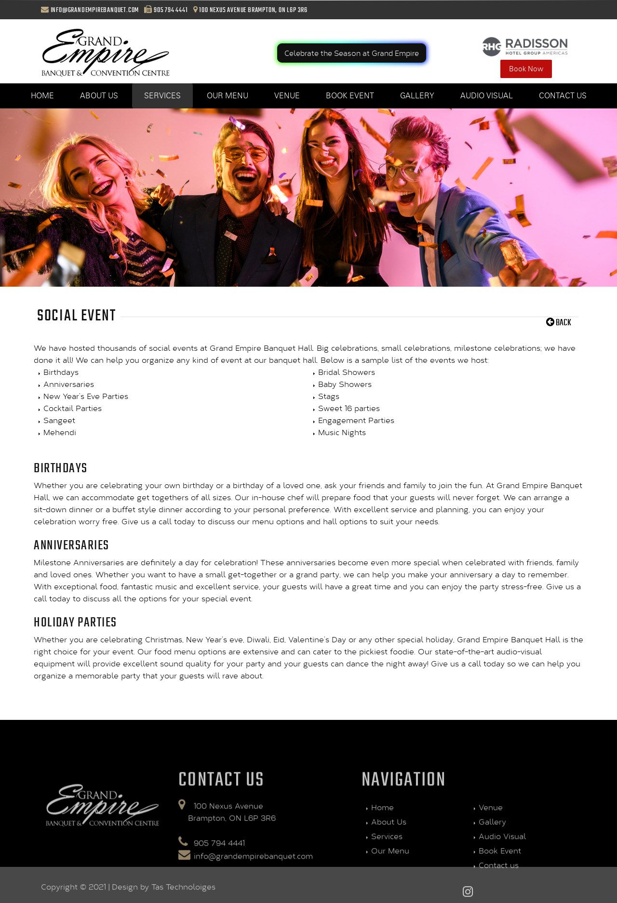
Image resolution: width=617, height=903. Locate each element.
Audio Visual (486, 95)
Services (162, 95)
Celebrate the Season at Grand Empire (351, 53)
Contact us (563, 95)
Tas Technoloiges (183, 891)
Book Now (526, 69)
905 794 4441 (171, 9)
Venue (287, 95)
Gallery (417, 95)
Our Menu (227, 95)
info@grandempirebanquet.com (95, 9)
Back (558, 322)
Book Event (350, 95)
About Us (99, 95)
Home (42, 95)
